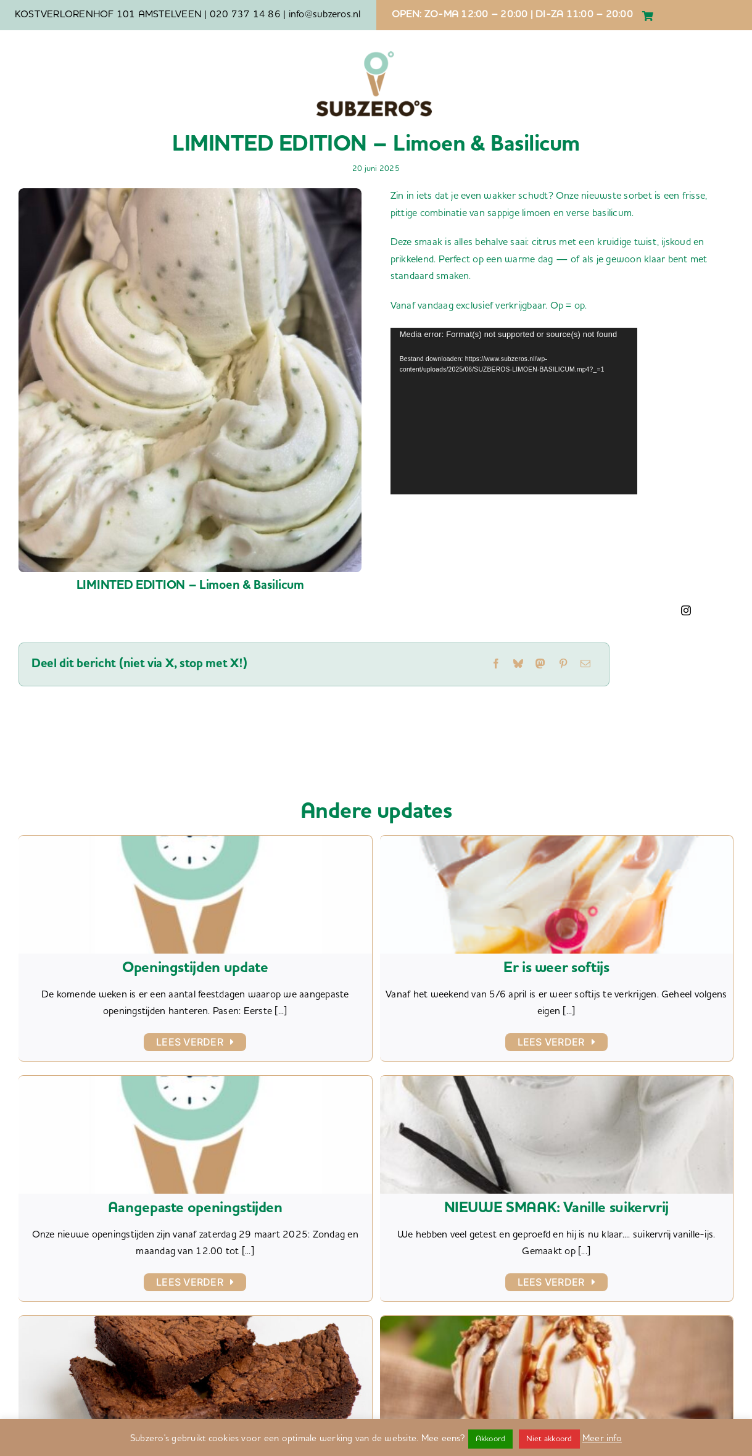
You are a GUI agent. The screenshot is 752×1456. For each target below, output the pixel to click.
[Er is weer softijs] (556, 844)
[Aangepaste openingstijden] (195, 1084)
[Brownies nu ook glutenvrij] (195, 1324)
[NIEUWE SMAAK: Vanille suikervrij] (556, 1084)
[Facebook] (496, 664)
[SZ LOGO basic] (374, 51)
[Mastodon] (540, 664)
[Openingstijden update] (195, 844)
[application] (513, 411)
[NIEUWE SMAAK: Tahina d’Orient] (556, 1324)
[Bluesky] (518, 664)
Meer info (602, 1439)
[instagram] (686, 610)
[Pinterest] (563, 664)
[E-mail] (585, 664)
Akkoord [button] (491, 1439)
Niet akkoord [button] (549, 1439)
